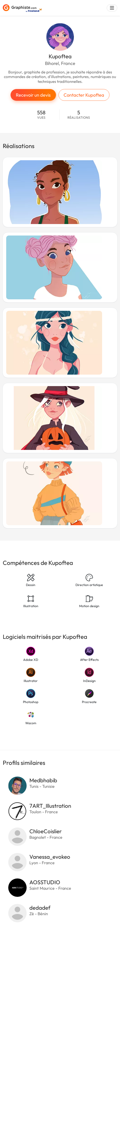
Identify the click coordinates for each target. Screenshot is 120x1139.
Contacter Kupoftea (84, 95)
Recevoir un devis (33, 95)
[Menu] (112, 7)
